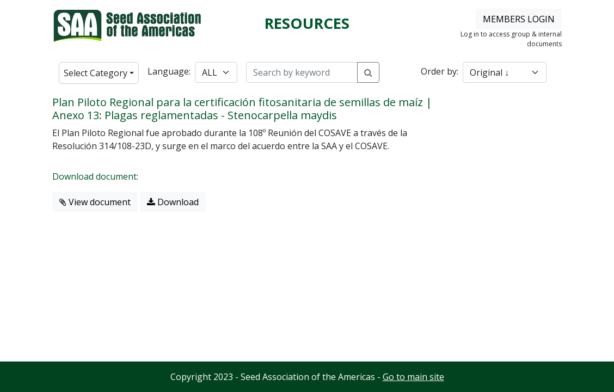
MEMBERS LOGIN (519, 19)
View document (95, 202)
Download (173, 202)
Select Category (95, 73)
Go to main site (413, 377)
